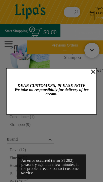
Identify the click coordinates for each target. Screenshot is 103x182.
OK (51, 105)
